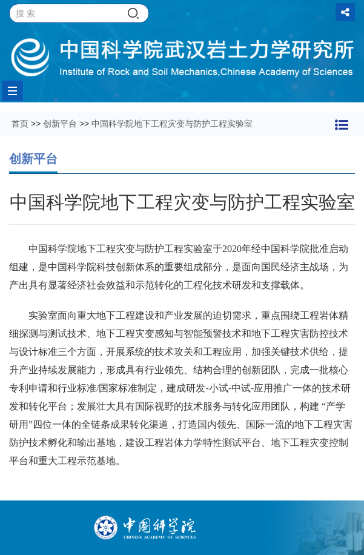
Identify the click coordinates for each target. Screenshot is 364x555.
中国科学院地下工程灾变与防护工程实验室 (172, 123)
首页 (20, 123)
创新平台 (60, 123)
